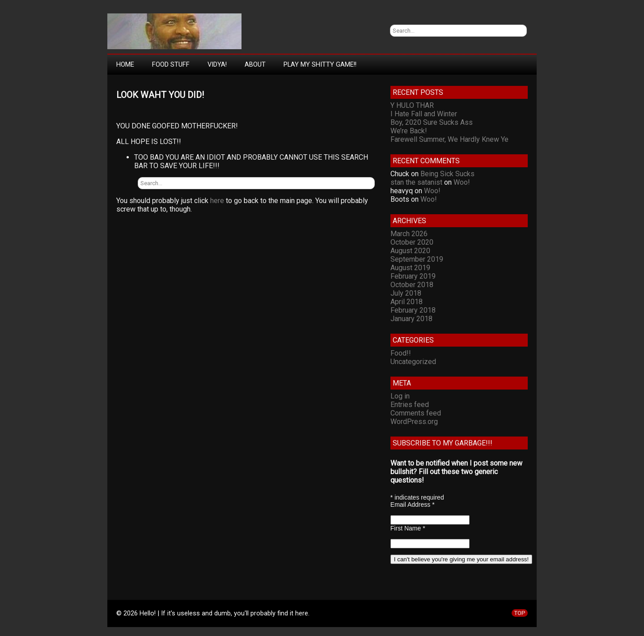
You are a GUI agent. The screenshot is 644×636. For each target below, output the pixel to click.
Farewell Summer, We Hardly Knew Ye (449, 139)
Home (125, 64)
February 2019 (413, 276)
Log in (400, 396)
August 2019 (410, 267)
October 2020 (411, 242)
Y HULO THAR (412, 105)
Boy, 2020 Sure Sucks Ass (431, 122)
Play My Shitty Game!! (320, 64)
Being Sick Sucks (447, 174)
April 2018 (406, 301)
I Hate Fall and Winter (423, 114)
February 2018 (413, 310)
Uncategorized (413, 361)
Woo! (461, 182)
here (217, 200)
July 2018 (405, 293)
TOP (519, 613)
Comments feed (415, 413)
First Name (407, 528)
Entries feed (409, 404)
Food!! (400, 353)
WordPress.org (414, 421)
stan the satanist (416, 182)
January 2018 (411, 318)
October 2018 (411, 284)
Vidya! (217, 64)
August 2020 (410, 250)
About (255, 64)
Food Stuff (171, 64)
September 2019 (416, 259)
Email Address (412, 504)
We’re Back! (408, 131)
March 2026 (409, 233)
